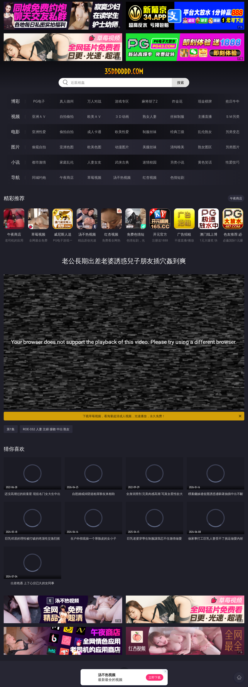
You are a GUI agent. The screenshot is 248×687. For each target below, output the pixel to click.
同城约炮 (39, 177)
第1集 (11, 429)
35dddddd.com (124, 71)
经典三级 (177, 131)
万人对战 (94, 101)
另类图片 (233, 147)
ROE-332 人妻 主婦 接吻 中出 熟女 (46, 429)
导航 (15, 177)
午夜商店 (67, 177)
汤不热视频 (122, 177)
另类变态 (233, 131)
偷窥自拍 (39, 147)
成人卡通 (94, 131)
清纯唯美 (177, 147)
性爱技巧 (233, 162)
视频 (15, 116)
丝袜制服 (177, 116)
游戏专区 (122, 101)
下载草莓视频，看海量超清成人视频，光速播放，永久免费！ (162, 416)
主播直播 (205, 116)
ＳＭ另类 (233, 116)
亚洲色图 (67, 147)
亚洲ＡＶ (39, 116)
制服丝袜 (150, 131)
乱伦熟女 (205, 131)
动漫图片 (122, 147)
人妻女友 (94, 162)
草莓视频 (94, 177)
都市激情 (39, 162)
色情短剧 (177, 177)
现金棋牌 (205, 101)
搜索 (180, 82)
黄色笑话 (205, 162)
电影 (15, 132)
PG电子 (39, 101)
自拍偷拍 (67, 116)
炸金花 (177, 101)
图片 (15, 147)
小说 (15, 162)
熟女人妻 (150, 116)
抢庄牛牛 (233, 101)
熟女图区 (205, 147)
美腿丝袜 (150, 147)
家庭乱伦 (67, 162)
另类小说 (177, 162)
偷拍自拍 (67, 131)
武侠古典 (122, 162)
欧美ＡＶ (94, 116)
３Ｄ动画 (122, 116)
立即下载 (154, 677)
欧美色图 (94, 147)
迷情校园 (150, 162)
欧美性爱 (122, 131)
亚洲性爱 (39, 131)
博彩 (15, 101)
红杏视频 (150, 177)
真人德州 (67, 101)
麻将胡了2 (150, 101)
